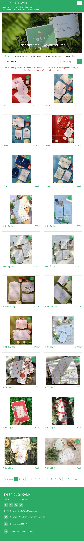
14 (69, 479)
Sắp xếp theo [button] (10, 61)
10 (51, 479)
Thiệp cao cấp (36, 56)
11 (55, 479)
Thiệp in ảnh (70, 56)
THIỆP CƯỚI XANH (15, 3)
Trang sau (76, 479)
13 (64, 479)
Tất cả (6, 56)
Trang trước (8, 479)
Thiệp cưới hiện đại (20, 56)
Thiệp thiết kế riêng (53, 56)
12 (60, 479)
